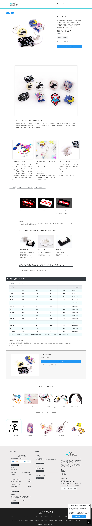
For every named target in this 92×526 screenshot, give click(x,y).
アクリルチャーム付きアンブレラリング (75, 407)
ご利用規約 (35, 516)
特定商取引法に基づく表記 (46, 516)
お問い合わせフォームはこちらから (69, 488)
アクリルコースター (16, 406)
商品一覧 (45, 3)
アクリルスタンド (30, 435)
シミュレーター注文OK (14, 435)
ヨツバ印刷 (55, 3)
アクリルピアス (31, 406)
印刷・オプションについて (25, 187)
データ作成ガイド (40, 187)
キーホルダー (62, 435)
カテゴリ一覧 (27, 3)
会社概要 (11, 516)
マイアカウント (59, 516)
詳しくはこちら (14, 464)
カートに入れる (69, 46)
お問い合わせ (65, 3)
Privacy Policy (27, 516)
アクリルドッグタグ (46, 406)
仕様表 (12, 187)
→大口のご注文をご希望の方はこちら (50, 364)
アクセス (18, 516)
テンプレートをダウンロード (65, 41)
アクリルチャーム (46, 435)
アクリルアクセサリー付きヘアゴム (60, 407)
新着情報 (37, 3)
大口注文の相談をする (79, 516)
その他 (12, 13)
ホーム (8, 13)
